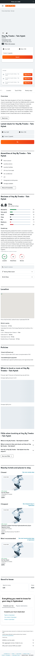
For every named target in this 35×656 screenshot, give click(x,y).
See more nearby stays (28, 472)
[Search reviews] (18, 267)
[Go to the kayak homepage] (10, 6)
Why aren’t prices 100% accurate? (18, 646)
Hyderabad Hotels (16, 655)
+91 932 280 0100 (7, 41)
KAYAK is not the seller (18, 640)
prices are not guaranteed (7, 635)
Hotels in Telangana (6, 655)
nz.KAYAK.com (7, 653)
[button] (33, 1)
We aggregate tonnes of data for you (18, 643)
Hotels (13, 653)
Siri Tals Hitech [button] (5, 492)
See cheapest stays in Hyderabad (28, 504)
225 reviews (11, 44)
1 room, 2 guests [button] (7, 53)
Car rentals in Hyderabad (10, 617)
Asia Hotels (18, 653)
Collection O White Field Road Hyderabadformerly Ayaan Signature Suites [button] (16, 526)
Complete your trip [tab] (8, 606)
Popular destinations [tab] (21, 606)
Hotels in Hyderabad (9, 619)
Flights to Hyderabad (9, 615)
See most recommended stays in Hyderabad (26, 539)
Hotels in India (26, 653)
